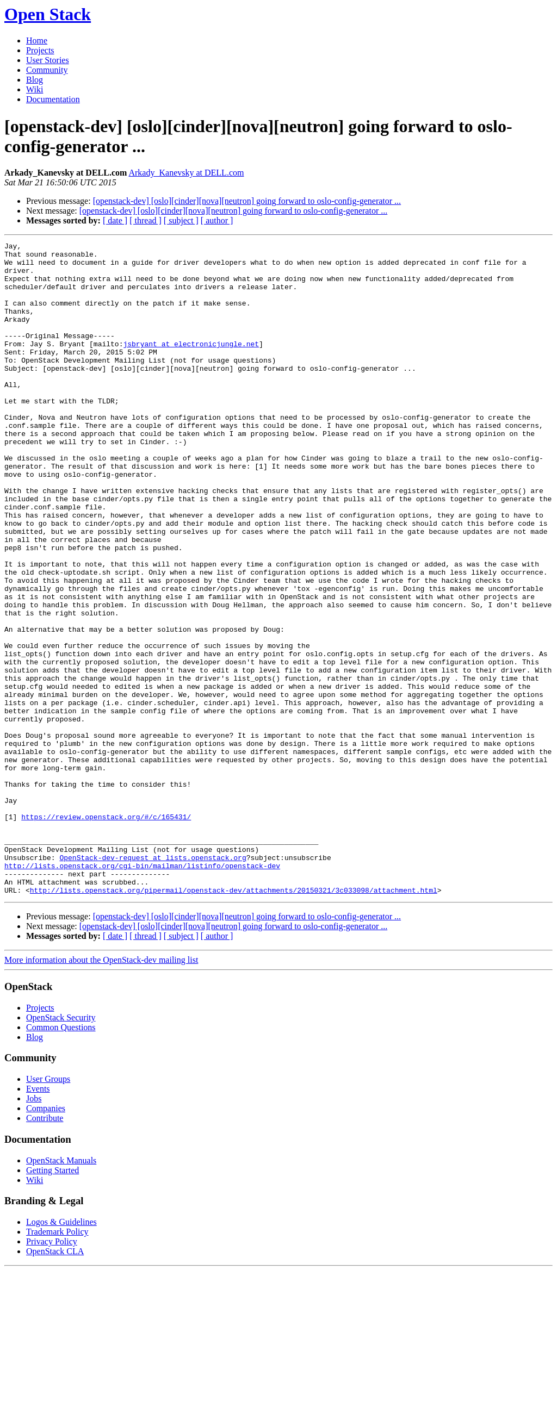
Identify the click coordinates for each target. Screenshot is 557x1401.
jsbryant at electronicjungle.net (191, 365)
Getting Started (52, 1300)
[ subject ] (181, 220)
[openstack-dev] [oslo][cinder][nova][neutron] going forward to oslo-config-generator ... (247, 201)
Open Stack (47, 14)
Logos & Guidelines (61, 1352)
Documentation (53, 99)
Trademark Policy (57, 1362)
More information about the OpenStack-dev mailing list (101, 1090)
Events (38, 1219)
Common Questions (61, 1157)
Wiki (34, 89)
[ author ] (217, 220)
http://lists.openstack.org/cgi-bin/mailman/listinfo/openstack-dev (142, 991)
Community (46, 69)
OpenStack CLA (55, 1381)
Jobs (33, 1229)
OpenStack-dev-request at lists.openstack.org (152, 981)
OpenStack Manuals (61, 1291)
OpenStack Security (61, 1148)
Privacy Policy (51, 1372)
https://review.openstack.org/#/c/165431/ (106, 932)
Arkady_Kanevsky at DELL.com (186, 172)
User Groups (48, 1209)
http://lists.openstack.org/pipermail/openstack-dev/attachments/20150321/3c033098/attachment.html (233, 1020)
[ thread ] (145, 220)
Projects (40, 50)
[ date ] (115, 220)
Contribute (44, 1248)
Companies (45, 1238)
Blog (34, 79)
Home (36, 40)
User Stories (47, 60)
